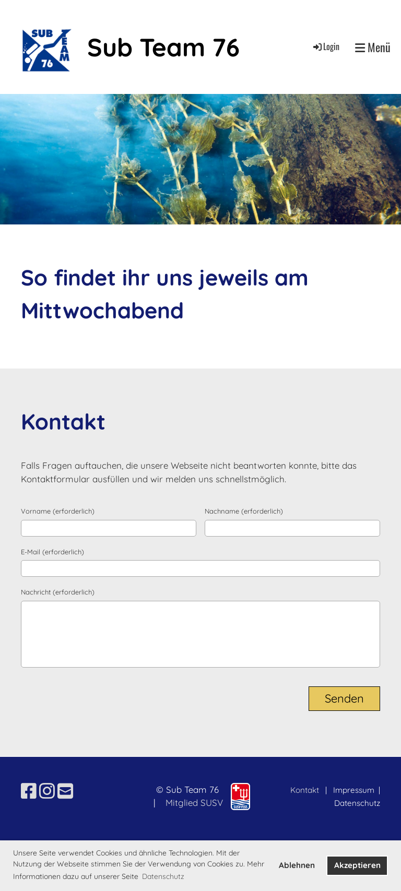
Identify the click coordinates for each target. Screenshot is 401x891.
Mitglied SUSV (194, 802)
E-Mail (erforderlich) (52, 552)
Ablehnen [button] (297, 865)
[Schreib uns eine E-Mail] (65, 791)
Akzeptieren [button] (357, 865)
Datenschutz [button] (163, 876)
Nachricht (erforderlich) (58, 592)
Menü (373, 47)
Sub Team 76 (163, 47)
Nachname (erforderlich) (244, 511)
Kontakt (304, 790)
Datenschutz (357, 803)
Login (325, 46)
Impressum (354, 790)
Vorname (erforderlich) (58, 511)
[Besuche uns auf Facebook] (29, 791)
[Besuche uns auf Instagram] (47, 791)
